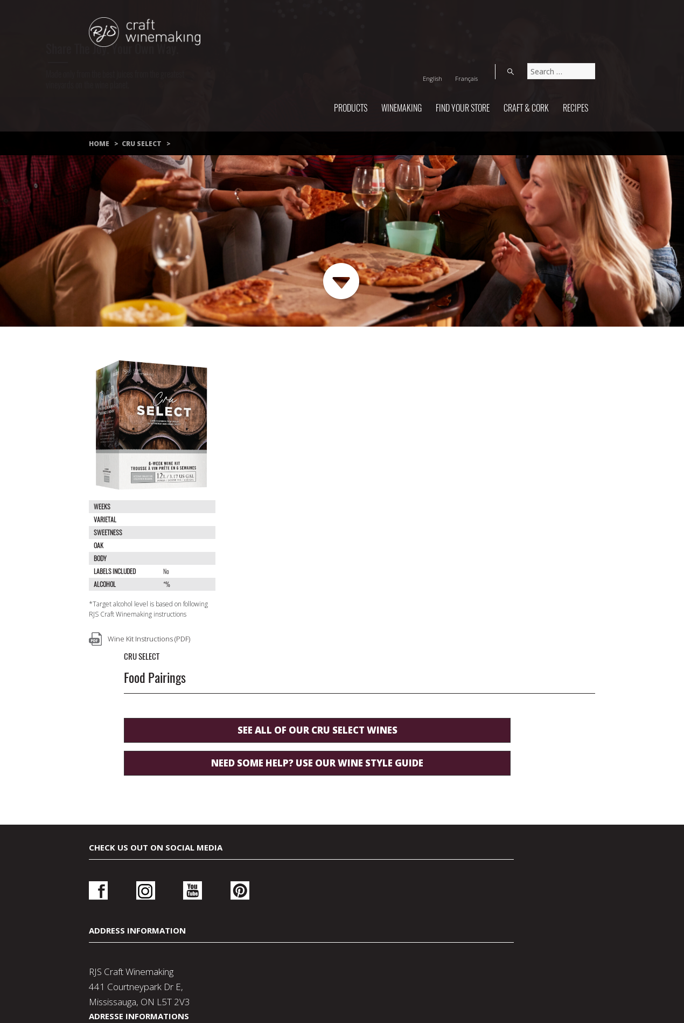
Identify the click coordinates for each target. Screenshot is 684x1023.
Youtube (171, 763)
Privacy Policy (246, 935)
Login (496, 767)
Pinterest (207, 763)
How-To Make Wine (413, 950)
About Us (442, 935)
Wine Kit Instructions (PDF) (149, 639)
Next (342, 281)
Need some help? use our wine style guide (382, 476)
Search (584, 18)
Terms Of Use (350, 935)
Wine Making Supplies (280, 950)
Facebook (98, 763)
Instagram (134, 763)
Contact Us (144, 935)
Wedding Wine (536, 935)
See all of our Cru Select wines (383, 443)
